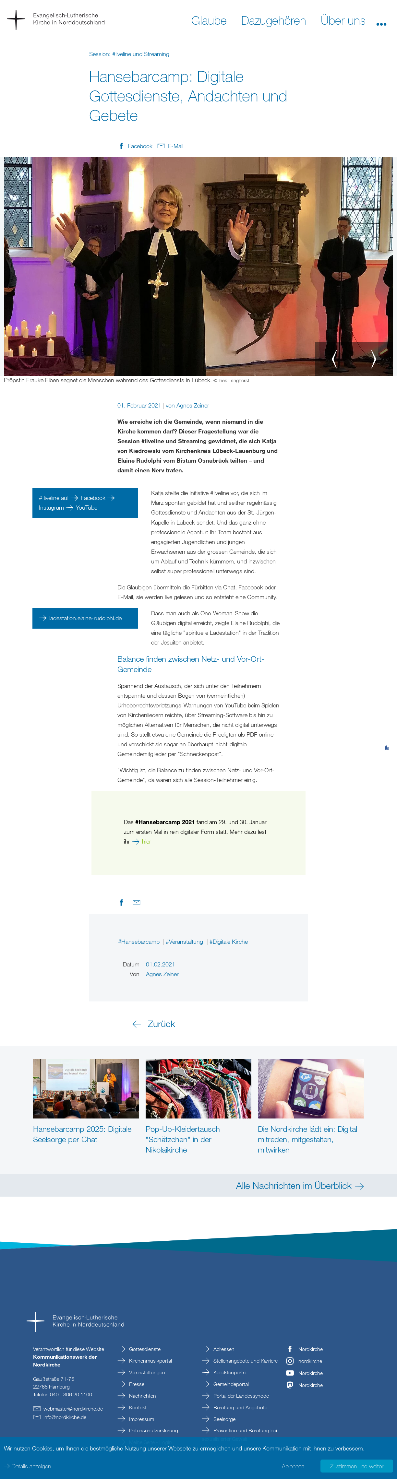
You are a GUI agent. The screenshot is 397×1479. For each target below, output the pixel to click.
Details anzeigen (31, 1466)
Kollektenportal (229, 1372)
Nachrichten (142, 1396)
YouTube (87, 507)
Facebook (94, 497)
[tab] (387, 715)
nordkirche (310, 1361)
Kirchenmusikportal (150, 1361)
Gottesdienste (144, 1349)
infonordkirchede (64, 1417)
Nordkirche (310, 1349)
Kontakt (137, 1407)
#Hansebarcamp (139, 941)
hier (146, 841)
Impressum (141, 1419)
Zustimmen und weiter (356, 1466)
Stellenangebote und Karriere (245, 1361)
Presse (136, 1384)
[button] (381, 20)
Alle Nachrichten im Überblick (294, 1185)
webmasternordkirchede (73, 1409)
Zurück (161, 1023)
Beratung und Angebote (239, 1407)
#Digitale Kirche (229, 941)
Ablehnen (293, 1466)
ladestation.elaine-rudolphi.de (85, 617)
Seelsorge (223, 1419)
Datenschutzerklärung (153, 1430)
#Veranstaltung (185, 941)
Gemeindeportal (230, 1384)
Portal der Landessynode (240, 1396)
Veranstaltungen (146, 1372)
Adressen (223, 1349)
